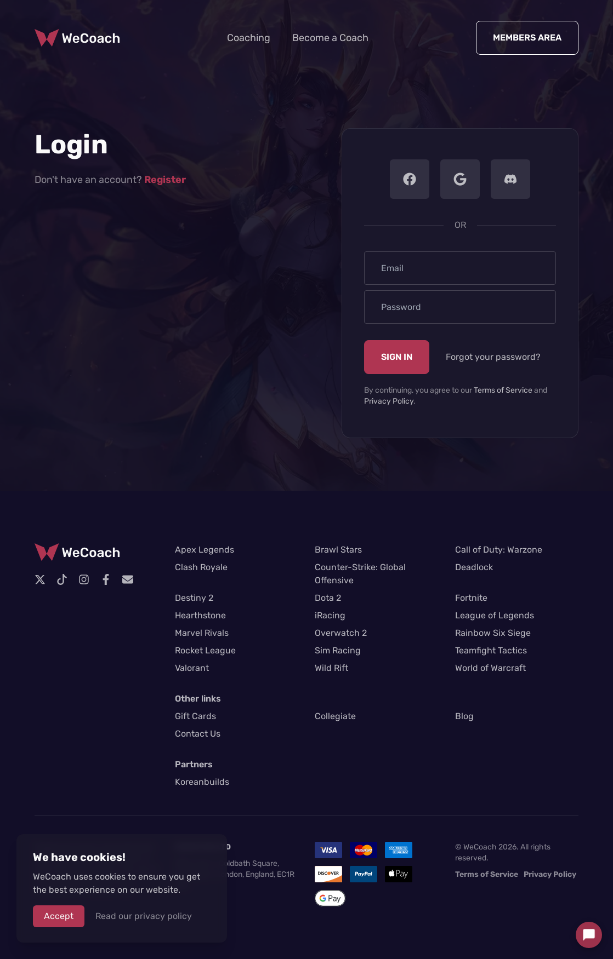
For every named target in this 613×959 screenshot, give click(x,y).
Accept (58, 916)
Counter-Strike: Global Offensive (360, 573)
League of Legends (494, 615)
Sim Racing (338, 650)
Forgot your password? (493, 357)
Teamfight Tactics (491, 650)
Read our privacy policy (143, 916)
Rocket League (205, 650)
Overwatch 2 (341, 633)
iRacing (330, 615)
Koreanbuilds (202, 782)
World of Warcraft (490, 668)
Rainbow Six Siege (493, 633)
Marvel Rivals (202, 633)
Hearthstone (200, 615)
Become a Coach (330, 38)
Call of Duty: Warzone (498, 549)
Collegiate (335, 716)
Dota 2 (328, 598)
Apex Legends (204, 549)
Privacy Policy (388, 401)
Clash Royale (201, 567)
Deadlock (474, 567)
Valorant (192, 668)
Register (165, 180)
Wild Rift (331, 668)
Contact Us (197, 733)
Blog (464, 716)
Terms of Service (503, 390)
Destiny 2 (194, 598)
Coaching (248, 38)
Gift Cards (195, 716)
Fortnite (471, 598)
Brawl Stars (338, 549)
